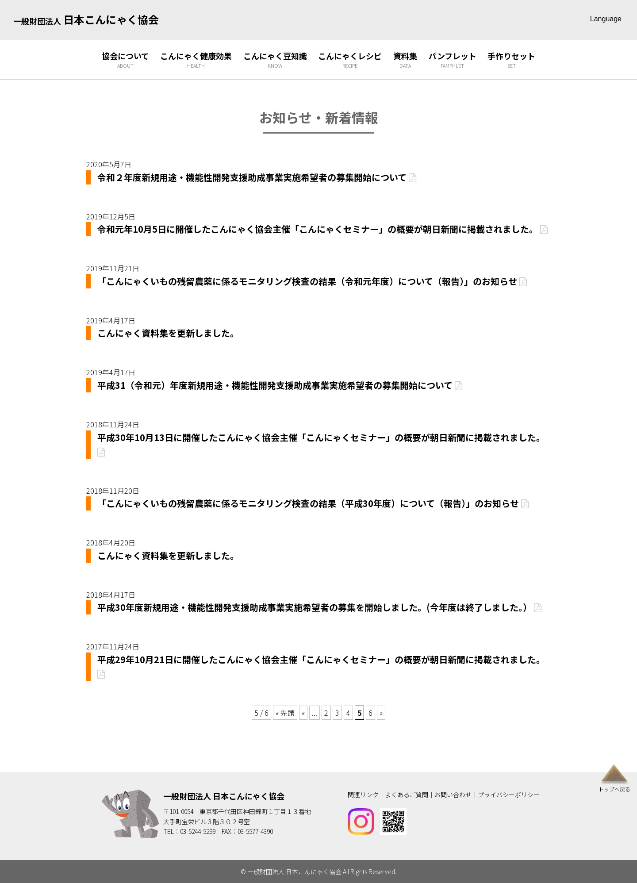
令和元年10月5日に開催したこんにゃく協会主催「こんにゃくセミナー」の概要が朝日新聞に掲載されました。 (322, 229)
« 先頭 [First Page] (285, 712)
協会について (125, 60)
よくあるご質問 (406, 794)
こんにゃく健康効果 (196, 60)
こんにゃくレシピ (350, 60)
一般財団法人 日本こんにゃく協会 (223, 796)
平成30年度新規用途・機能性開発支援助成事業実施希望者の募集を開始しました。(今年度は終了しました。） (319, 607)
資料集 (405, 60)
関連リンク (363, 794)
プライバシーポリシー (509, 794)
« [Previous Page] (303, 712)
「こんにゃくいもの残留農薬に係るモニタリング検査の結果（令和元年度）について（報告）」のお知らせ (312, 281)
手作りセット (511, 60)
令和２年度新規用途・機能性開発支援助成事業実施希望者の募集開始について (256, 177)
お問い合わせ (453, 794)
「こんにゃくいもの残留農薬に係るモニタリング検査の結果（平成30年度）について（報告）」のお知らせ (313, 503)
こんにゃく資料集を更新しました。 (168, 332)
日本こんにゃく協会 (86, 19)
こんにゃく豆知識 (275, 60)
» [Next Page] (381, 712)
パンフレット (452, 60)
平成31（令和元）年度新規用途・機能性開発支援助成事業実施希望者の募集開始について (279, 385)
